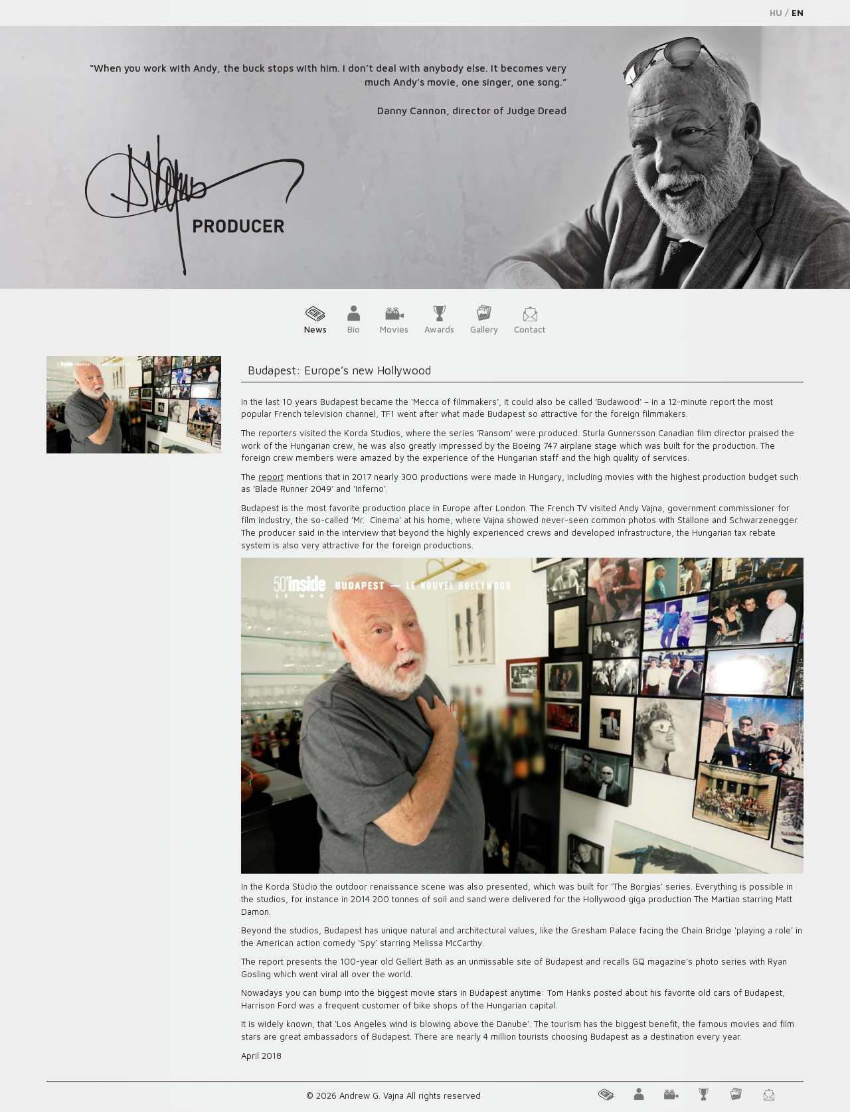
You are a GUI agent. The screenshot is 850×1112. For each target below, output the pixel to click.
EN (798, 12)
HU (776, 12)
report (271, 476)
